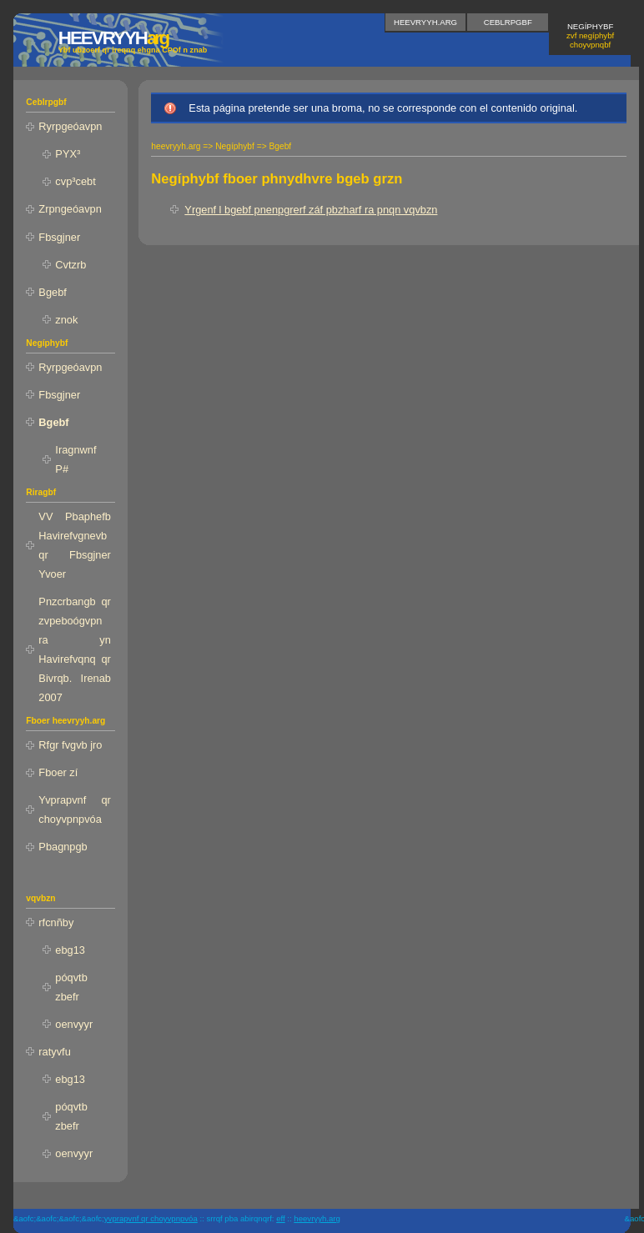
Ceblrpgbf (508, 22)
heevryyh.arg (425, 22)
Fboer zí (58, 772)
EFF (280, 1218)
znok (66, 319)
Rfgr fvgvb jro (70, 745)
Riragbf (41, 492)
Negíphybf (590, 35)
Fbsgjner (59, 237)
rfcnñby (55, 922)
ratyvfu (54, 1051)
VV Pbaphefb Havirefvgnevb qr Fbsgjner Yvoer (74, 545)
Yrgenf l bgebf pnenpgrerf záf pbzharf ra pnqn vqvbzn (310, 209)
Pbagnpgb (62, 846)
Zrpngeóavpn (69, 209)
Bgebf (52, 292)
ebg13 (70, 950)
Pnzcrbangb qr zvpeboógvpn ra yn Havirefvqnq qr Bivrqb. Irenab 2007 (74, 649)
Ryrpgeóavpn (70, 126)
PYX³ (67, 154)
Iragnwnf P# (75, 459)
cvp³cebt (75, 181)
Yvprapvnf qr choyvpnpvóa (74, 809)
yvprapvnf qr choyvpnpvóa (151, 1218)
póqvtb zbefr (71, 987)
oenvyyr (74, 1024)
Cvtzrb (70, 264)
